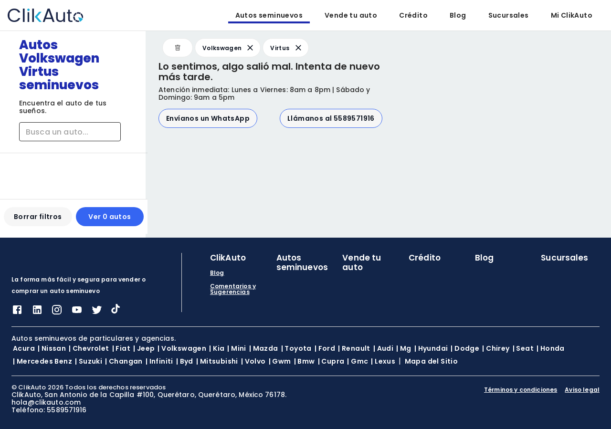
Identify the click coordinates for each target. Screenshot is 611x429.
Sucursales (508, 15)
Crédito (413, 15)
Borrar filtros (37, 220)
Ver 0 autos (108, 220)
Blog (458, 15)
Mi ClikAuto (571, 15)
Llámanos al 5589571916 (331, 118)
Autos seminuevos (269, 15)
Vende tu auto (351, 15)
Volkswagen (228, 47)
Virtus (286, 47)
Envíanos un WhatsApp (208, 118)
